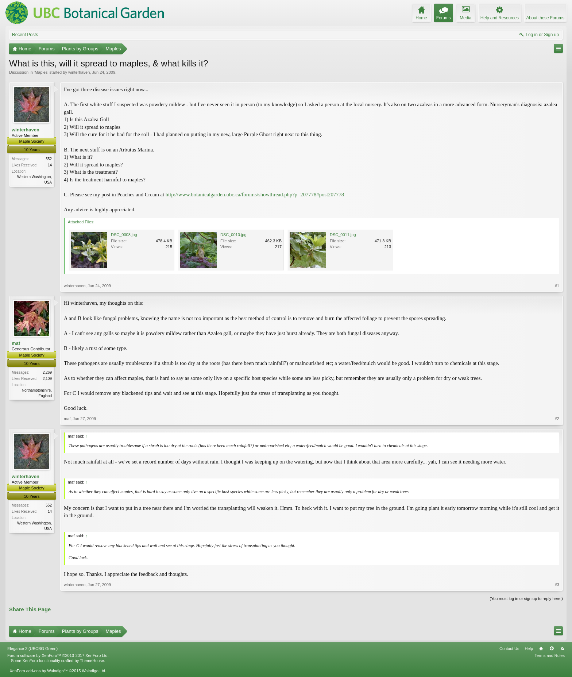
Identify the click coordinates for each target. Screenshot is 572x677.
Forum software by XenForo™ (58, 655)
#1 (557, 286)
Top (551, 648)
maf (16, 343)
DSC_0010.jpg (233, 234)
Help (529, 648)
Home (541, 648)
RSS (562, 648)
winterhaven (79, 72)
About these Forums (545, 17)
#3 (557, 584)
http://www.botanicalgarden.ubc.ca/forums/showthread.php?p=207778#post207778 (255, 194)
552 (49, 159)
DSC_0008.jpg (124, 234)
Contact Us (509, 648)
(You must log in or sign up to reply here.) (526, 598)
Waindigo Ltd (93, 671)
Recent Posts (25, 34)
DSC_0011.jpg (343, 234)
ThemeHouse (92, 660)
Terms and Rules (549, 655)
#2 (557, 418)
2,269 (47, 372)
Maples (41, 72)
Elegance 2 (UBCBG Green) (32, 648)
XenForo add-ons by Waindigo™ (38, 671)
